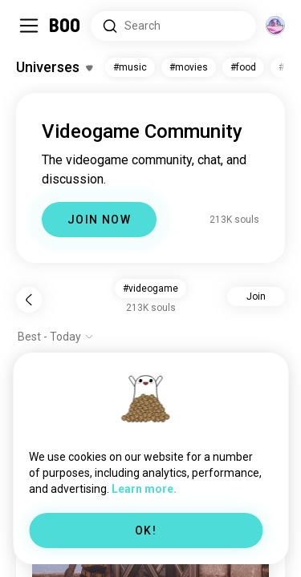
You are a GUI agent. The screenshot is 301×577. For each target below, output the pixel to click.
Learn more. (144, 488)
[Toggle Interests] (54, 67)
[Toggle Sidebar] (29, 25)
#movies (188, 67)
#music (130, 67)
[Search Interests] (173, 26)
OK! (146, 530)
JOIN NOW (99, 219)
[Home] (65, 25)
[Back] (29, 300)
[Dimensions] (275, 25)
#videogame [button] (150, 288)
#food (243, 67)
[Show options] (56, 336)
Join (256, 296)
